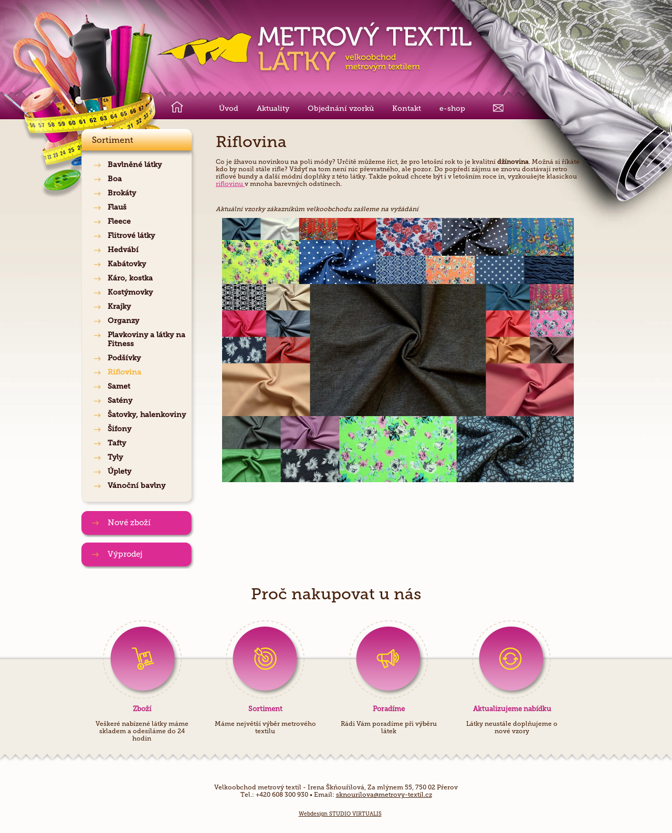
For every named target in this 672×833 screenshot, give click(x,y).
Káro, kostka (130, 278)
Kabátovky (127, 263)
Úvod (228, 108)
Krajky (119, 306)
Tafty (117, 443)
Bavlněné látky (135, 164)
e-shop (452, 108)
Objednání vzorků (341, 108)
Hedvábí (123, 249)
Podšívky (124, 357)
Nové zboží (129, 522)
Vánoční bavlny (136, 485)
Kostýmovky (130, 292)
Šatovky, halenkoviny (147, 414)
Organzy (123, 320)
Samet (119, 386)
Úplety (119, 471)
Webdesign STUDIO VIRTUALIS (340, 814)
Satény (120, 400)
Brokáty (122, 193)
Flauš (117, 207)
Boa (115, 178)
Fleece (119, 221)
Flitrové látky (131, 235)
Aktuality (273, 108)
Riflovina (124, 372)
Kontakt (406, 108)
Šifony (119, 428)
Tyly (115, 457)
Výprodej (125, 554)
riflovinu (230, 184)
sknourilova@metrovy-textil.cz (384, 794)
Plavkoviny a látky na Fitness (146, 339)
